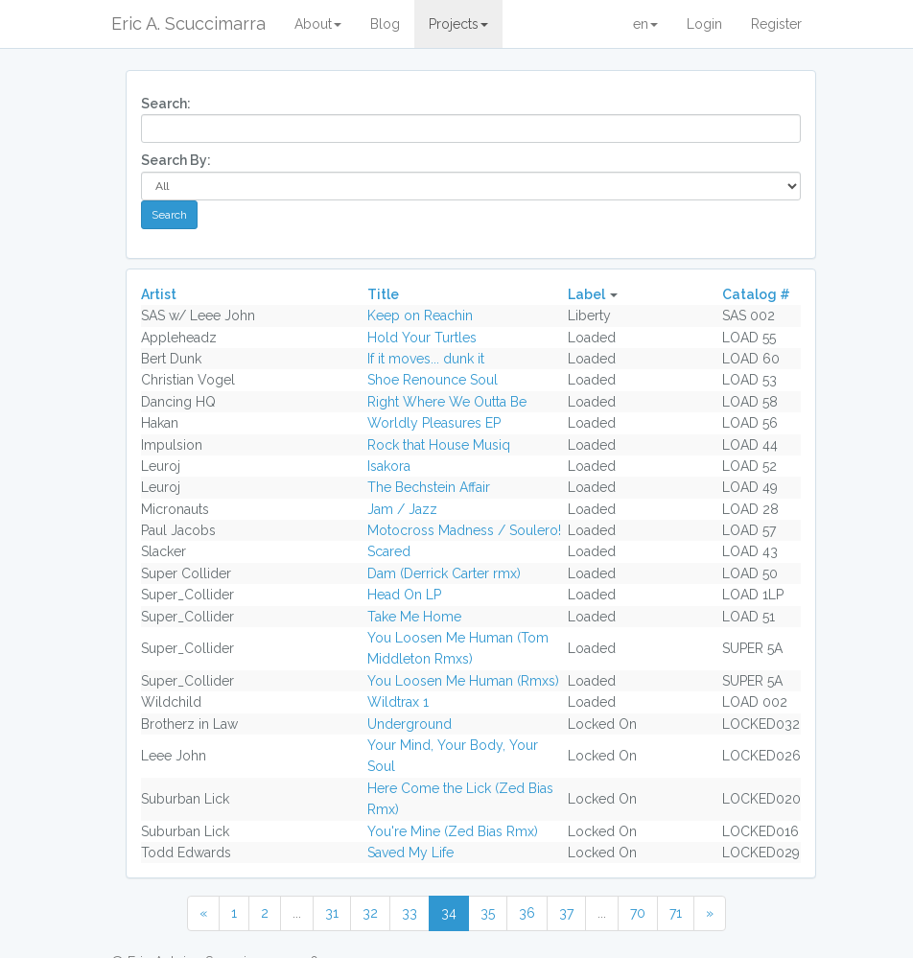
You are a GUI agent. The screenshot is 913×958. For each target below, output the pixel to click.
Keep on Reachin (420, 315)
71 (675, 913)
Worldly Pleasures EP (434, 423)
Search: (166, 103)
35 (487, 913)
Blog (385, 24)
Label (586, 294)
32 (370, 913)
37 (566, 913)
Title (383, 294)
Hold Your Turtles (422, 337)
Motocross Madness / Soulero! (464, 530)
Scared (388, 551)
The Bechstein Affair (428, 487)
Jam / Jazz (402, 509)
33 (409, 913)
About (317, 24)
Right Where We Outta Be (447, 401)
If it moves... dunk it (425, 358)
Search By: (176, 160)
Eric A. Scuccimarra (188, 23)
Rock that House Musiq (438, 445)
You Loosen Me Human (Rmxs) (463, 681)
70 (637, 913)
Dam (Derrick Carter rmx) (444, 573)
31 (332, 913)
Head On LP (404, 594)
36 (527, 913)
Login (704, 24)
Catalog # (756, 294)
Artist (158, 294)
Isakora (388, 466)
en (645, 24)
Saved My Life (410, 852)
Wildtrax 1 (398, 702)
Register (776, 24)
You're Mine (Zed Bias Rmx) (452, 831)
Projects (458, 24)
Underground (409, 724)
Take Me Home (414, 616)
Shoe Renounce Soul (432, 379)
